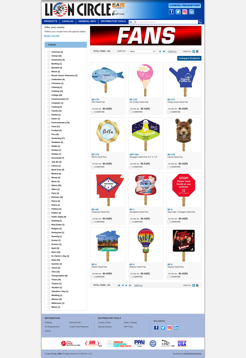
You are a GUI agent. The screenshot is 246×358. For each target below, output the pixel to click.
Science (56, 244)
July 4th (56, 162)
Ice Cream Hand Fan (146, 100)
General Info (75, 322)
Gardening (58, 138)
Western (56, 299)
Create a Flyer (104, 322)
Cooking (56, 107)
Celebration (58, 79)
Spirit (55, 248)
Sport (55, 252)
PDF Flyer (128, 326)
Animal (56, 56)
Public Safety (58, 217)
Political (56, 209)
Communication (60, 99)
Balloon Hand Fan (146, 265)
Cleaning (56, 87)
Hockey (56, 150)
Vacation (56, 287)
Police (55, 205)
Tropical (56, 283)
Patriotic (57, 197)
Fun (55, 134)
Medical (56, 174)
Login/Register (184, 5)
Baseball (56, 68)
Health (55, 146)
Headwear (57, 142)
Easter (55, 119)
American (57, 52)
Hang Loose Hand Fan (184, 100)
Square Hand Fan (184, 265)
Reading (56, 221)
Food (55, 126)
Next (161, 51)
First (120, 285)
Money (55, 177)
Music (55, 181)
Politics (56, 213)
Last (164, 51)
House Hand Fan (108, 265)
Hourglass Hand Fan (146, 210)
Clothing (57, 91)
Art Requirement (52, 326)
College (56, 95)
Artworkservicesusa (192, 354)
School (56, 240)
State (55, 260)
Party (55, 193)
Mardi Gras (57, 170)
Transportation (59, 276)
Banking (56, 64)
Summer (56, 264)
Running (56, 236)
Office (55, 189)
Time (55, 272)
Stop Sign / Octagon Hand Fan (184, 210)
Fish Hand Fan (108, 100)
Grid (194, 51)
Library (56, 166)
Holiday (56, 154)
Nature (56, 185)
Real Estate (57, 225)
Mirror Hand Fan (108, 155)
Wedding (56, 295)
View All (172, 51)
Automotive (58, 60)
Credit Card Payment (79, 326)
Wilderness (57, 303)
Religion (56, 229)
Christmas (57, 83)
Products (50, 21)
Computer (57, 103)
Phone (55, 201)
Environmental (60, 123)
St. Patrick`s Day (60, 256)
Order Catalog (130, 322)
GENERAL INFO (87, 21)
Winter (55, 307)
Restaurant (57, 232)
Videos (48, 331)
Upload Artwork (105, 326)
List (197, 51)
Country (56, 111)
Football (56, 130)
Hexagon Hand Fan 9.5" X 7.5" (146, 155)
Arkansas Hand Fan (108, 210)
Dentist (56, 115)
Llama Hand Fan (184, 155)
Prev (123, 285)
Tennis (55, 268)
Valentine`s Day (59, 291)
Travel (56, 280)
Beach (55, 72)
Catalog (67, 21)
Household (57, 158)
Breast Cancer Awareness (64, 75)
